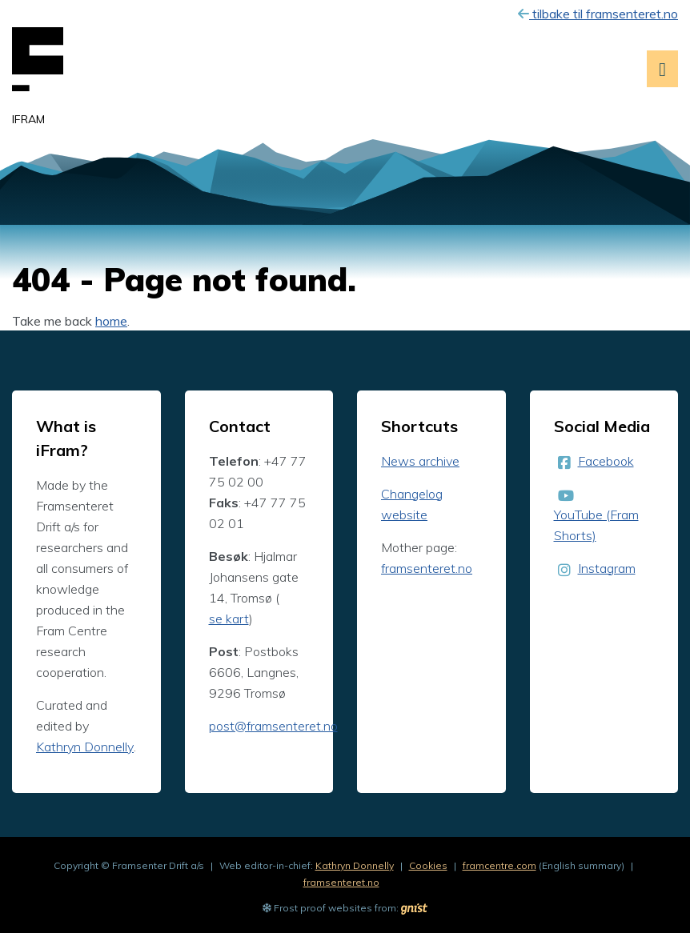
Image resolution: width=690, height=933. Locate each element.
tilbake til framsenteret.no (598, 14)
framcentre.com (499, 865)
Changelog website (412, 504)
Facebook (606, 461)
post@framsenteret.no (273, 726)
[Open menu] (662, 68)
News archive (420, 461)
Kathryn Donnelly (85, 747)
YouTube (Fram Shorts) (596, 525)
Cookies (428, 865)
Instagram (607, 568)
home (111, 321)
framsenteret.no (426, 568)
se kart (229, 619)
